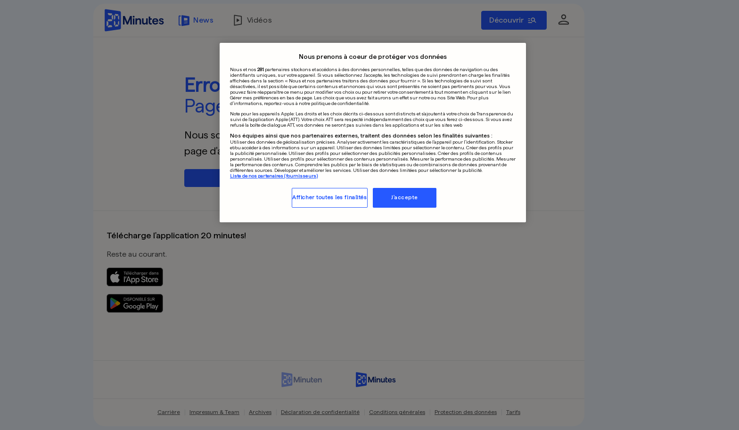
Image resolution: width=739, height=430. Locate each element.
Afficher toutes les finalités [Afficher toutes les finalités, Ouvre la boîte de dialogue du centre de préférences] (329, 197)
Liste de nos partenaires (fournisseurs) (274, 175)
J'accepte (404, 197)
